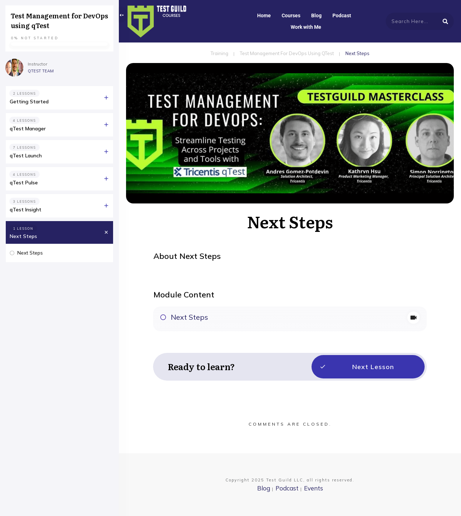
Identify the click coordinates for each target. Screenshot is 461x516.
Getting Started (29, 101)
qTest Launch (26, 155)
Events (313, 488)
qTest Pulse (24, 182)
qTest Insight (25, 209)
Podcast (287, 488)
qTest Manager (28, 128)
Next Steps (189, 317)
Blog (263, 488)
